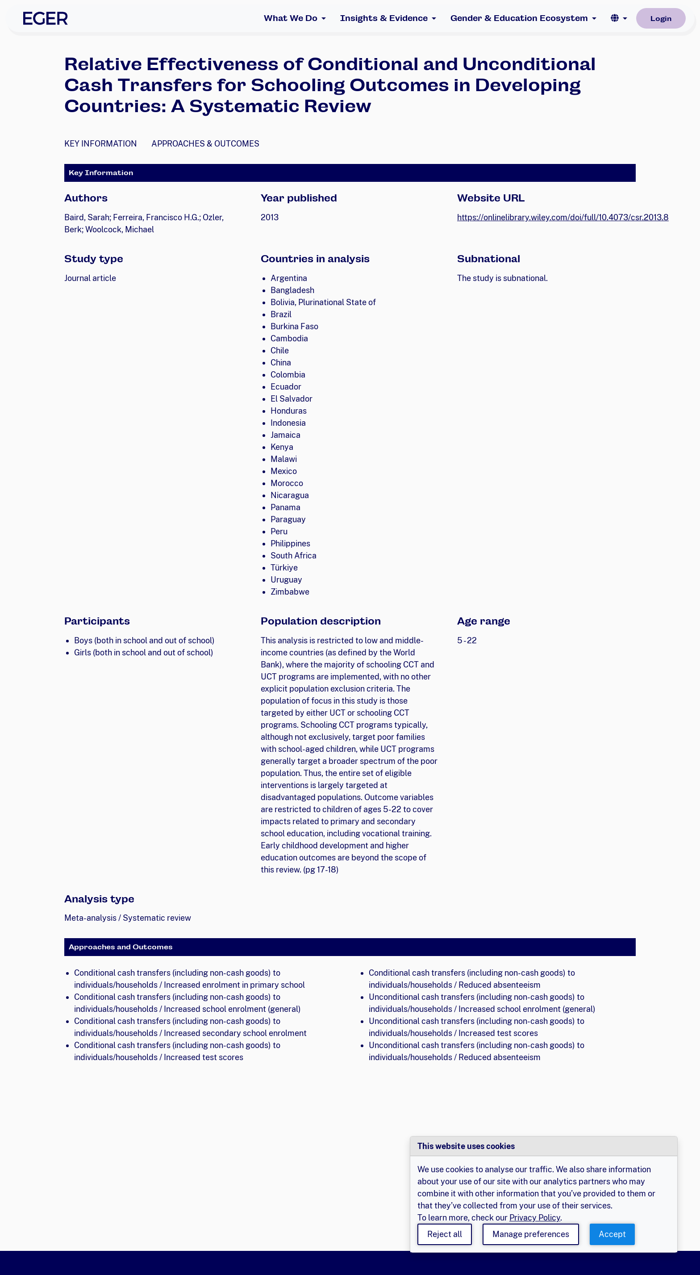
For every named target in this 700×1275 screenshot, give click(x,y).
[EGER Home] (45, 18)
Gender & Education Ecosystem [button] (519, 18)
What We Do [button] (290, 18)
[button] (619, 18)
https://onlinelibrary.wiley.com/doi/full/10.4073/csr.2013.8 (563, 217)
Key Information (100, 143)
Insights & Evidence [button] (384, 18)
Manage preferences (530, 1234)
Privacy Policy (534, 1217)
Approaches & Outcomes (205, 143)
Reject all (444, 1234)
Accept (612, 1234)
